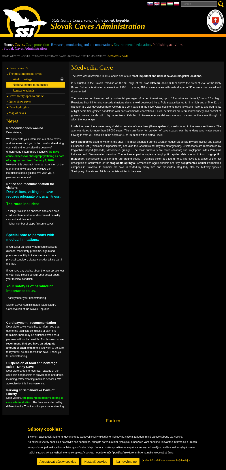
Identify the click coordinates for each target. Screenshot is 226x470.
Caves (19, 45)
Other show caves (20, 101)
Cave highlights (19, 107)
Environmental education (132, 45)
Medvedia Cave (118, 56)
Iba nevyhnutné (126, 461)
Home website (11, 56)
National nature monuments (87, 56)
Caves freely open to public (26, 96)
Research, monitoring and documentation (81, 45)
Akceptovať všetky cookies (58, 461)
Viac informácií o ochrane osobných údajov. (166, 460)
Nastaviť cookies (95, 461)
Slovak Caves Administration (25, 49)
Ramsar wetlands (23, 90)
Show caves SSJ (19, 68)
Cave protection (37, 45)
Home (8, 45)
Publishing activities (168, 45)
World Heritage (38, 79)
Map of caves (17, 113)
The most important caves (49, 56)
